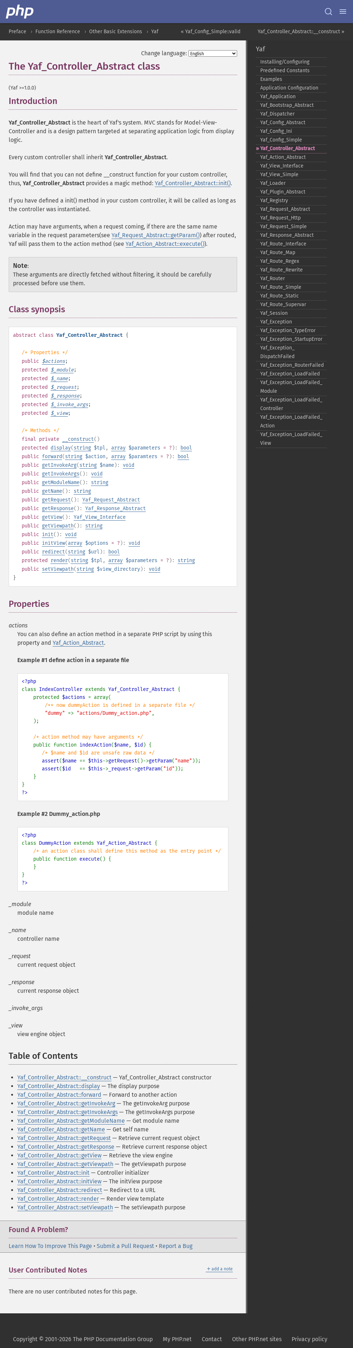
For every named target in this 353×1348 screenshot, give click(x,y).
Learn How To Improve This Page (50, 1246)
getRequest (56, 500)
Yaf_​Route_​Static (279, 296)
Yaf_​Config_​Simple (281, 140)
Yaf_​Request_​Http (280, 218)
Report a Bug (175, 1246)
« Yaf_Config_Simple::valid (210, 32)
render (59, 560)
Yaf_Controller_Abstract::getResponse (65, 1146)
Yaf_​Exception (276, 322)
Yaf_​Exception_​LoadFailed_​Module (291, 386)
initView (53, 543)
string (82, 448)
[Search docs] (328, 11)
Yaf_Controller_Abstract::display (58, 1086)
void (128, 465)
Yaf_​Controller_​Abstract (287, 148)
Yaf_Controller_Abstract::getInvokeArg (66, 1103)
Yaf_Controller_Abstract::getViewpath (65, 1164)
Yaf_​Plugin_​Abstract (282, 192)
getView (52, 517)
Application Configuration (289, 88)
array (118, 448)
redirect (53, 552)
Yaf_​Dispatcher (277, 114)
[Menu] (343, 11)
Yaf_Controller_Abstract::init (53, 1172)
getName (52, 491)
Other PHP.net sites (257, 1339)
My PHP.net (177, 1339)
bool (186, 448)
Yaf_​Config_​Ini (276, 131)
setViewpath (58, 569)
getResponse (58, 508)
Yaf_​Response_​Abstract (287, 235)
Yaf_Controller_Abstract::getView (59, 1155)
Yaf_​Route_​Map (277, 252)
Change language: (164, 53)
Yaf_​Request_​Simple (283, 226)
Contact (212, 1339)
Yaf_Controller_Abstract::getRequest (64, 1138)
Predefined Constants (285, 71)
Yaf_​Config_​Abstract (282, 122)
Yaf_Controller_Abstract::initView (59, 1181)
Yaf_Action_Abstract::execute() (165, 243)
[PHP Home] (20, 11)
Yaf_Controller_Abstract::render (58, 1198)
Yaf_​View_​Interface (282, 166)
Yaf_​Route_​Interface (283, 244)
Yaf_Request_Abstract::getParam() (156, 235)
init (47, 534)
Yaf (154, 32)
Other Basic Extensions (115, 32)
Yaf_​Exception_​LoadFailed (290, 374)
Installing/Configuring (284, 62)
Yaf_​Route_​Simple (280, 287)
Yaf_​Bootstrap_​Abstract (287, 105)
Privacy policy (309, 1339)
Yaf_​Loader (273, 183)
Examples (271, 79)
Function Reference (57, 32)
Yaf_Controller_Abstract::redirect (59, 1190)
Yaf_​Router (272, 278)
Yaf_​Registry (274, 200)
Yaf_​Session (274, 313)
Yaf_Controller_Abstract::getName (61, 1129)
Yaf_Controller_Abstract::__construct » (301, 32)
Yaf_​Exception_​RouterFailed (292, 365)
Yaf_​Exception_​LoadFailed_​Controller (291, 404)
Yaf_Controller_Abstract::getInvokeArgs (67, 1112)
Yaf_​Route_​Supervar (283, 304)
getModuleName (60, 482)
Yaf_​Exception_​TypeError (287, 330)
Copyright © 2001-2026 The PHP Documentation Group (83, 1339)
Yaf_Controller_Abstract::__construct (64, 1077)
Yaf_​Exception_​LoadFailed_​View (291, 438)
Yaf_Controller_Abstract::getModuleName (71, 1120)
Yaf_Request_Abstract (111, 500)
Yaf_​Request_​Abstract (285, 209)
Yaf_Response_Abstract (115, 508)
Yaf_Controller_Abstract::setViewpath (65, 1207)
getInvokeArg (59, 465)
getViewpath (58, 526)
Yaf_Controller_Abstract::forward (59, 1094)
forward (52, 456)
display (61, 448)
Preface (17, 32)
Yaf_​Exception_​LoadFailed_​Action (291, 421)
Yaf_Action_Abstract (78, 642)
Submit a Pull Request (125, 1246)
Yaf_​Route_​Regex (279, 261)
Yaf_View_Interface (100, 517)
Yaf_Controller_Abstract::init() (193, 183)
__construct (78, 439)
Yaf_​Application (278, 97)
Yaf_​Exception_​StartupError (291, 339)
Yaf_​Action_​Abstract (283, 157)
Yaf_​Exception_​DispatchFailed (277, 352)
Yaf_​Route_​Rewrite (281, 270)
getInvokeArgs (60, 474)
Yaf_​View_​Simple (279, 174)
